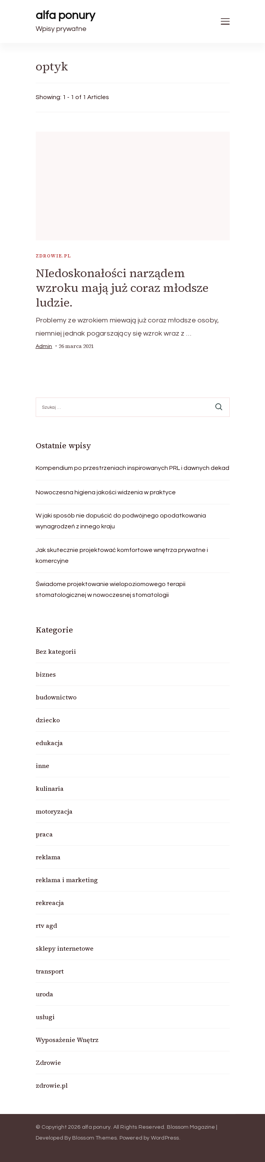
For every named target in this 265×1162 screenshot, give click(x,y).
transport (50, 971)
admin (44, 346)
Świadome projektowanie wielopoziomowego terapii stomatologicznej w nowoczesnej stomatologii (110, 589)
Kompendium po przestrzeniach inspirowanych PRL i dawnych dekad (132, 468)
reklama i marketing (67, 880)
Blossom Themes (94, 1138)
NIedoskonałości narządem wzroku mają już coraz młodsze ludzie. (122, 287)
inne (42, 765)
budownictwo (56, 697)
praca (44, 834)
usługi (45, 1017)
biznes (46, 674)
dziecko (48, 720)
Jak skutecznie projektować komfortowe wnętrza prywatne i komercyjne (122, 555)
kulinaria (50, 788)
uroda (44, 994)
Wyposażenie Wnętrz (67, 1039)
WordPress (165, 1138)
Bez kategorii (56, 651)
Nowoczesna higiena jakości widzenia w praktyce (106, 492)
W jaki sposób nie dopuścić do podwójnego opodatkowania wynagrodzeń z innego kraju (121, 521)
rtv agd (46, 925)
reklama (48, 857)
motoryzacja (54, 811)
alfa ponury (65, 15)
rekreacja (50, 902)
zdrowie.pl (53, 256)
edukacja (49, 743)
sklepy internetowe (65, 948)
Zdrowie (48, 1062)
